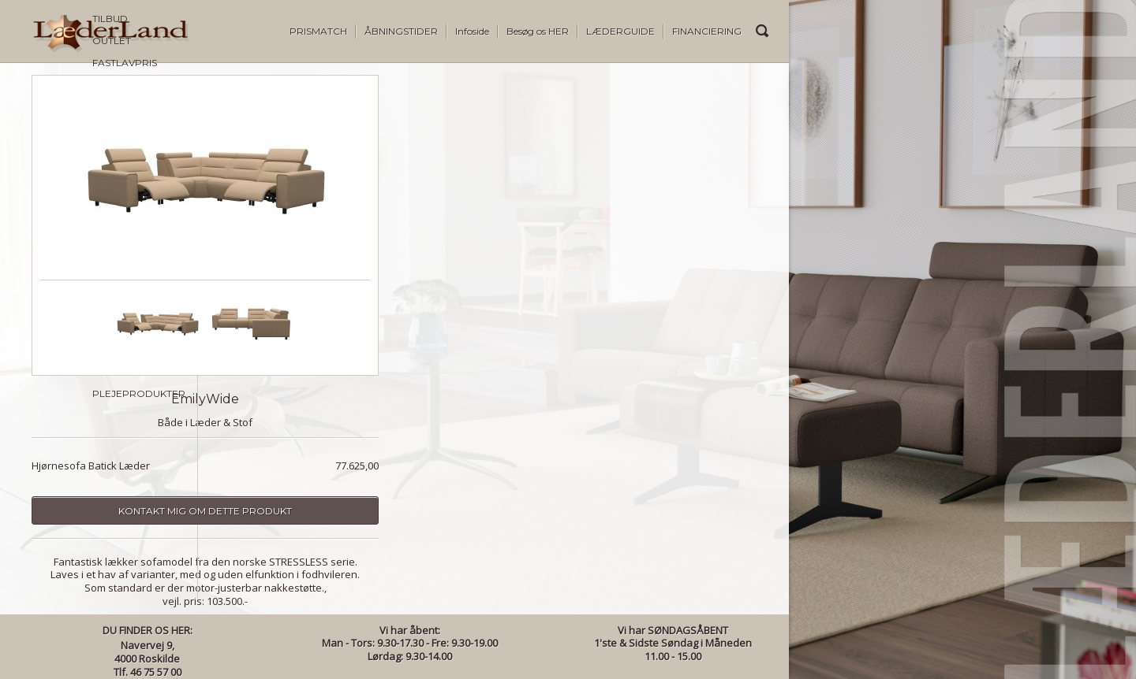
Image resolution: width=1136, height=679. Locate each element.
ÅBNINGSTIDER (401, 31)
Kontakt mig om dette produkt (394, 511)
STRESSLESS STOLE (78, 380)
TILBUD (49, 93)
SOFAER (52, 159)
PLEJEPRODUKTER (78, 468)
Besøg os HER (537, 31)
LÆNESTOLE (62, 204)
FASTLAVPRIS (64, 137)
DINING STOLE (66, 270)
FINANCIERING (707, 31)
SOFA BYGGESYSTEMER (88, 181)
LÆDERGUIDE (620, 31)
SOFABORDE (63, 314)
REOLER (52, 336)
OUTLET (51, 115)
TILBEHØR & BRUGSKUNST (95, 424)
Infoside (472, 31)
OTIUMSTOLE (63, 226)
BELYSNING (58, 446)
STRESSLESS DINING (79, 402)
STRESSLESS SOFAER (82, 358)
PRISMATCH (318, 31)
